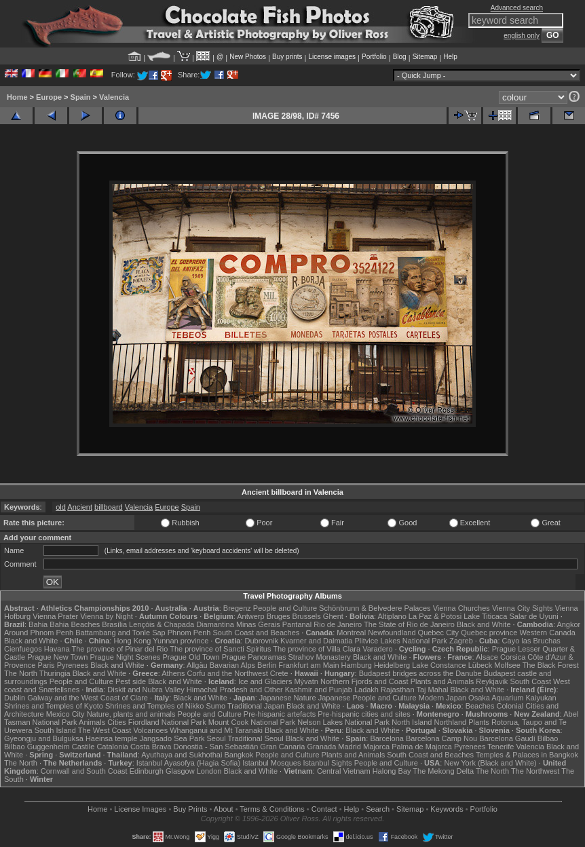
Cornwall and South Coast (84, 771)
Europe (49, 97)
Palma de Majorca (422, 746)
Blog (400, 56)
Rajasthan (398, 689)
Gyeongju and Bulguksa (43, 738)
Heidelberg (392, 665)
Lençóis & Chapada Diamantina (181, 624)
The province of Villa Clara (316, 649)
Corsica (512, 657)
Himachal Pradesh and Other (235, 689)
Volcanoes (150, 730)
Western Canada (547, 632)
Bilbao (548, 738)
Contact (324, 809)
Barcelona (387, 738)
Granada (321, 746)
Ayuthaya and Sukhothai (181, 755)
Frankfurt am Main (308, 665)
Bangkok (238, 755)
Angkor (568, 624)
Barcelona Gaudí (507, 738)
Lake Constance (439, 665)
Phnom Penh (189, 632)
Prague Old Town (190, 657)
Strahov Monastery (319, 657)
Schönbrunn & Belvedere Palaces (375, 608)
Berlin (266, 665)
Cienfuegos (23, 649)
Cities (116, 722)
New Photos (247, 56)
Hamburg (356, 665)
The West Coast (105, 730)
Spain (81, 97)
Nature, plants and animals (131, 714)
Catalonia (112, 746)
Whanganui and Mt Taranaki (216, 730)
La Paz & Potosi (435, 616)
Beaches (480, 706)
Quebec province (489, 632)
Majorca (376, 746)
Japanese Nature (287, 698)
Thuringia (55, 673)
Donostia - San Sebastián (216, 746)
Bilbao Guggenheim (37, 746)
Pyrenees (72, 665)
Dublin (14, 698)
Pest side (130, 681)
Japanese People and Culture (367, 698)
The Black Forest (551, 665)
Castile (83, 746)
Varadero (377, 649)
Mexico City (65, 714)
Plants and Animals (442, 681)
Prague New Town (57, 657)
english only (522, 35)
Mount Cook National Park (251, 722)
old (61, 507)
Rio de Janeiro (338, 624)
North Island (412, 722)
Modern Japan (442, 698)
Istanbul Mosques (271, 763)
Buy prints (287, 56)
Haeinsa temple (111, 738)
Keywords (446, 809)
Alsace (487, 657)
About (223, 809)
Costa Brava (151, 746)
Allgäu (197, 665)
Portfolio (374, 56)
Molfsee (507, 665)
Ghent (333, 616)
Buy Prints (190, 809)
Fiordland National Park (167, 722)
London (209, 771)
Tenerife (500, 746)
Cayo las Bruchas (531, 641)
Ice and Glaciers (265, 681)
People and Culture (285, 608)
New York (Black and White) (490, 763)
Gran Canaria (282, 746)
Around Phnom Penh (38, 632)
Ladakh (366, 689)
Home (17, 97)
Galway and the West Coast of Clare (87, 698)
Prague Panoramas (254, 657)
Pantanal (297, 624)
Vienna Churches (461, 608)
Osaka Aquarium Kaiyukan (512, 698)
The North (20, 673)
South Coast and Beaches (255, 632)
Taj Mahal (432, 689)
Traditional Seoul (255, 738)
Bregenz (237, 608)
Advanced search (517, 8)
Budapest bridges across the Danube (420, 673)
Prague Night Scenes (125, 657)
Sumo (215, 706)
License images (332, 56)
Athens (173, 673)
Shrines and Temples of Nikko (154, 706)
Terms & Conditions (272, 809)
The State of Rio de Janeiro (409, 624)
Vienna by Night (106, 616)
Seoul (215, 738)
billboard (108, 507)
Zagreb (461, 641)
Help (450, 56)
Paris (46, 665)
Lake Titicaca (485, 616)
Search (378, 809)
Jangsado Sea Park (171, 738)
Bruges (278, 616)
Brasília (114, 624)
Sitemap (425, 56)
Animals (92, 722)
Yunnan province (180, 641)
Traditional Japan (255, 706)
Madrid (349, 746)
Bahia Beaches (75, 624)
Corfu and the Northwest (227, 673)
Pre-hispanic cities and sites (364, 714)
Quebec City (438, 632)
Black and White (483, 624)
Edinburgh (147, 771)
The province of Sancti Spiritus (220, 649)
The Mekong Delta (443, 771)
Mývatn (306, 681)
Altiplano (392, 616)
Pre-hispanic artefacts (280, 714)
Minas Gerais (258, 624)
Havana (57, 649)
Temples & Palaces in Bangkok (527, 755)
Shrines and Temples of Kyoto (53, 706)
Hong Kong (132, 641)
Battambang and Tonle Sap (120, 632)
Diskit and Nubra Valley (146, 689)
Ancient (79, 507)
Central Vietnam (344, 771)
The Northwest (535, 771)
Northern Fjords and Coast (364, 681)
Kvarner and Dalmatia (316, 641)
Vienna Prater (55, 616)
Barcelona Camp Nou (441, 738)
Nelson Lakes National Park (343, 722)
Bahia (38, 624)
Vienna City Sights (522, 608)
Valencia (114, 97)
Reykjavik (492, 681)
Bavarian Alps (232, 665)
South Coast (530, 681)
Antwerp (250, 616)
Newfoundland (391, 632)
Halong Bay (392, 771)
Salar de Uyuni (533, 616)
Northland (450, 722)
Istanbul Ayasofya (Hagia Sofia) (188, 763)
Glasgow (180, 771)
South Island (55, 730)
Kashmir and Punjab (318, 689)
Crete (279, 673)
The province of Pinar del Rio (120, 649)
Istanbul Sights (327, 763)
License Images (140, 809)
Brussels (306, 616)
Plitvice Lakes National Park (401, 641)
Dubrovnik (261, 641)
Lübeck (480, 665)
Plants (478, 722)
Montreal (351, 632)
